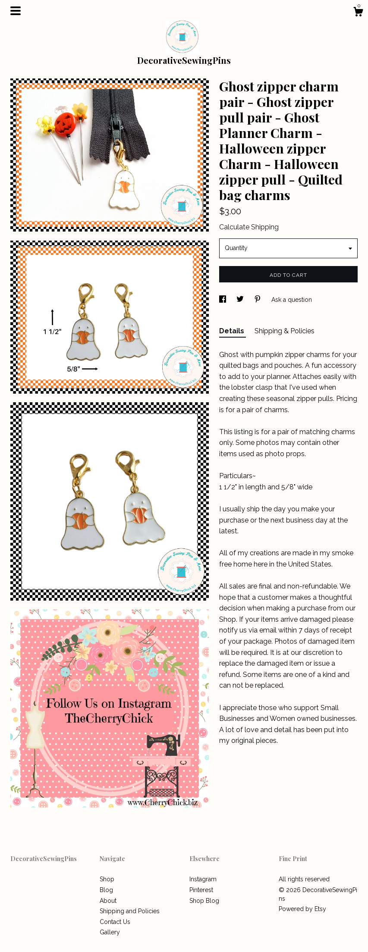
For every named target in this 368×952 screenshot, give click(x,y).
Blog (106, 889)
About (108, 900)
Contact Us (115, 921)
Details (232, 331)
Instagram (203, 879)
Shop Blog (204, 900)
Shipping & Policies (285, 331)
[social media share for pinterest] (258, 299)
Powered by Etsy (302, 908)
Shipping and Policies (130, 911)
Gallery (110, 932)
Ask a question (291, 299)
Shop (107, 879)
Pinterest (201, 889)
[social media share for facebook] (223, 299)
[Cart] (358, 12)
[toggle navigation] (15, 10)
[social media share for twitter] (240, 299)
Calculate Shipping (249, 227)
